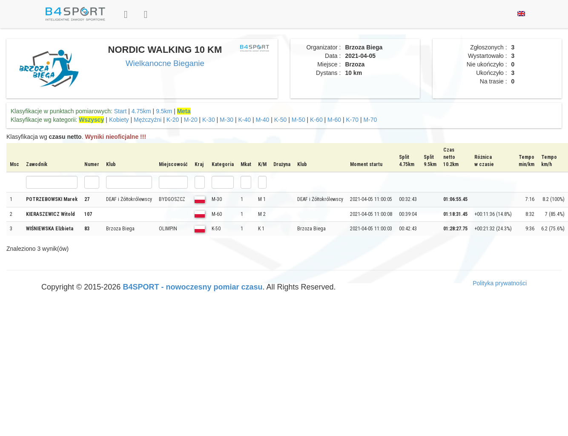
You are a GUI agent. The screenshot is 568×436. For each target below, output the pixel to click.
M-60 (334, 119)
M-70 (370, 119)
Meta (184, 111)
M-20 (191, 119)
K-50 (280, 119)
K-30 (208, 119)
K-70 (352, 119)
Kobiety (119, 119)
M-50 (298, 119)
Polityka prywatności (500, 283)
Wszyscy (91, 119)
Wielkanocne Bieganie (165, 63)
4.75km (141, 111)
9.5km (164, 111)
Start (120, 111)
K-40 (244, 119)
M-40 (262, 119)
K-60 (316, 119)
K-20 (172, 119)
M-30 (226, 119)
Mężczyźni (147, 119)
